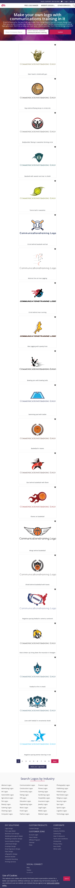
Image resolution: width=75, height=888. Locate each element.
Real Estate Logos (62, 794)
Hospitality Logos (44, 798)
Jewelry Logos (43, 804)
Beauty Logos (6, 804)
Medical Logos (43, 814)
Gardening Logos (44, 794)
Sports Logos (61, 807)
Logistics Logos (62, 810)
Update (60, 32)
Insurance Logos (43, 801)
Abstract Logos (6, 785)
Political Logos (61, 791)
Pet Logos (4, 801)
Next (55, 761)
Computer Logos (7, 814)
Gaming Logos (43, 791)
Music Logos (24, 807)
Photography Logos (63, 785)
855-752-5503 (55, 1)
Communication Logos (27, 785)
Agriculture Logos (7, 798)
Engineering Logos (26, 804)
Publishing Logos (62, 788)
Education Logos (25, 801)
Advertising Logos (7, 788)
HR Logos (23, 798)
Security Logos (61, 801)
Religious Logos (62, 798)
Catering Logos (6, 807)
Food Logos (24, 810)
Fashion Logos (24, 814)
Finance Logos (43, 785)
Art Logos (4, 791)
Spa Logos (60, 804)
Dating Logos (24, 794)
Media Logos (42, 810)
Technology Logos (63, 814)
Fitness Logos (42, 788)
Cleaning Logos (6, 810)
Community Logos (26, 791)
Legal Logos (42, 807)
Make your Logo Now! (38, 766)
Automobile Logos (7, 794)
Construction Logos (26, 788)
